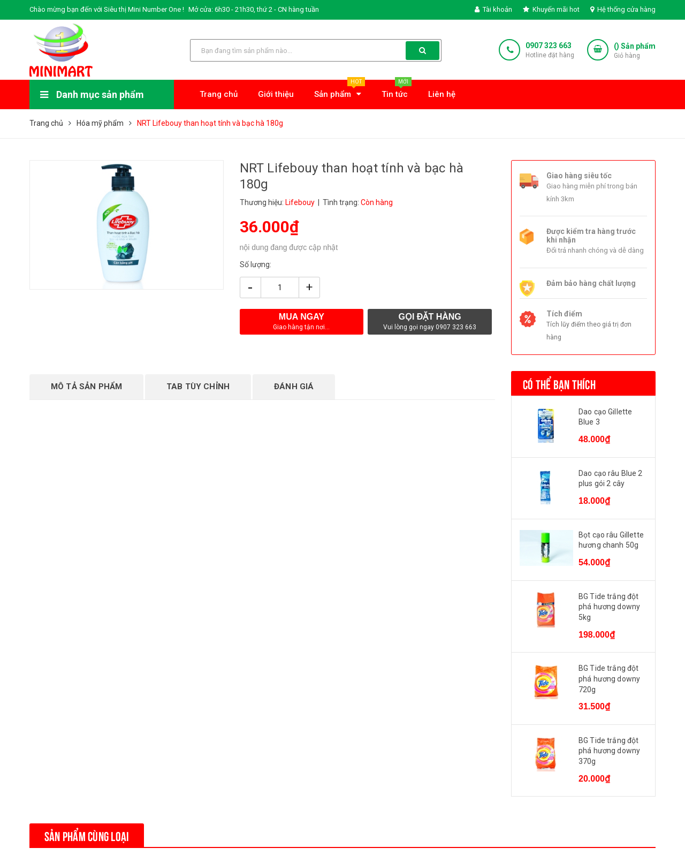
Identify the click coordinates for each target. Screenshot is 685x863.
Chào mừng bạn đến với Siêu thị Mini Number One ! (106, 9)
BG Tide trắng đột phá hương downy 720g (609, 678)
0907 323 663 (549, 45)
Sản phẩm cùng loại (86, 835)
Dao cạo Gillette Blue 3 (605, 417)
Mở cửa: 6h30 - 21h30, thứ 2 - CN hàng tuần (253, 9)
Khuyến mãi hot (551, 9)
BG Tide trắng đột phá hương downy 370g (609, 751)
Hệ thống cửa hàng (623, 9)
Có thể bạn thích (559, 383)
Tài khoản (493, 9)
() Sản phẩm (635, 51)
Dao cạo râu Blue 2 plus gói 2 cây (611, 478)
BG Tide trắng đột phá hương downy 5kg (609, 607)
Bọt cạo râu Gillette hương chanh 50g (611, 540)
